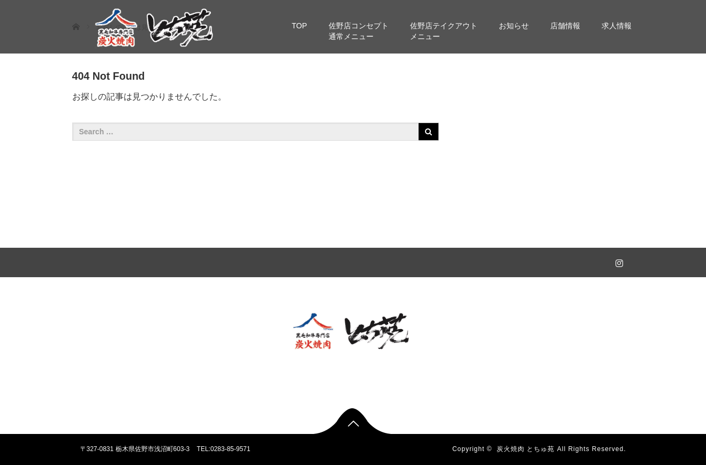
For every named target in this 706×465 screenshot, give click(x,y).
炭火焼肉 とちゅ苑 (526, 449)
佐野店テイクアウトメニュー (443, 31)
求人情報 (617, 25)
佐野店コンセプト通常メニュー (359, 31)
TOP (299, 25)
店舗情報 (565, 25)
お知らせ (514, 25)
